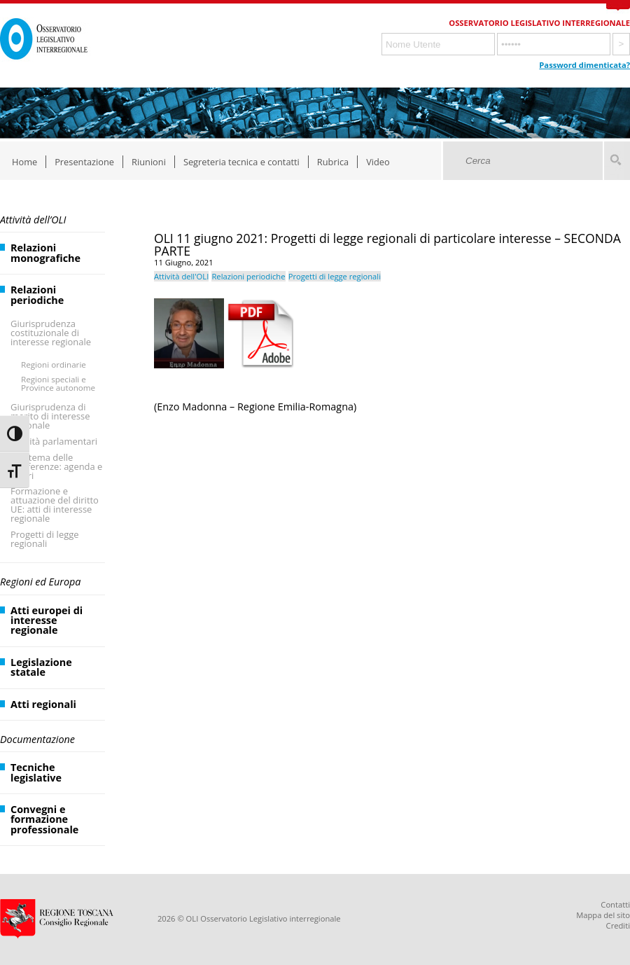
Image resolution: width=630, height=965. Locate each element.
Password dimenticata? (584, 65)
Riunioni (149, 161)
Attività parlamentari (53, 441)
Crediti (618, 925)
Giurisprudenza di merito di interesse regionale (50, 416)
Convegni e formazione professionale (44, 819)
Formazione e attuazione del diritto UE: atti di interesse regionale (54, 505)
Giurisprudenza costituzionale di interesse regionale (50, 332)
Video (378, 161)
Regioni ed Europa (40, 581)
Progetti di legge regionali (44, 539)
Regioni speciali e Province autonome (58, 383)
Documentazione (37, 739)
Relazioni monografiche (45, 252)
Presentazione (84, 161)
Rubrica (333, 161)
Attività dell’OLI (33, 219)
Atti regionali (43, 704)
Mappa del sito (603, 915)
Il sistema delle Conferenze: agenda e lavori (56, 466)
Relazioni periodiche (37, 294)
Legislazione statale (41, 667)
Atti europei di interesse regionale (46, 620)
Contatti (615, 904)
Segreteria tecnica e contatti (241, 161)
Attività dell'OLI (181, 276)
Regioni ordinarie (53, 364)
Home (24, 161)
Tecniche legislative (36, 772)
